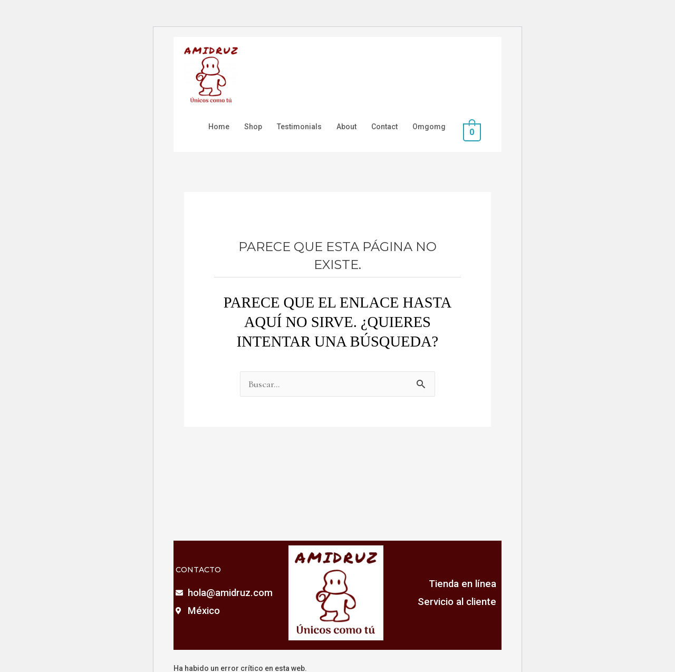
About (346, 132)
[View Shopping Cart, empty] (472, 137)
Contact (384, 132)
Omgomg (429, 132)
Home (218, 132)
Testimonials (299, 132)
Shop (253, 132)
